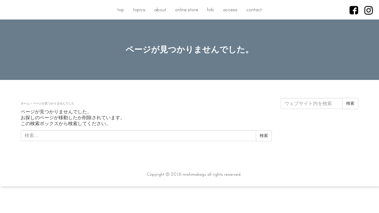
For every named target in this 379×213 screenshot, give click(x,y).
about (160, 10)
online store (186, 10)
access (230, 10)
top (120, 10)
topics (139, 10)
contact (254, 10)
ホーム (25, 103)
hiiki (210, 10)
